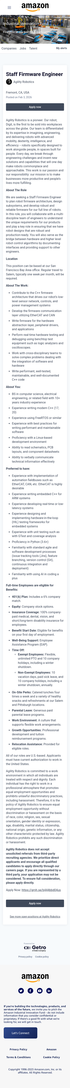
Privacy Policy (18, 1049)
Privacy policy (25, 956)
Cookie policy (42, 956)
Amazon (51, 1049)
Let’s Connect (20, 1033)
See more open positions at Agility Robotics (35, 916)
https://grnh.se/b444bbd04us (41, 890)
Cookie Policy (51, 1057)
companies (9, 48)
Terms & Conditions (18, 1057)
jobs (23, 48)
